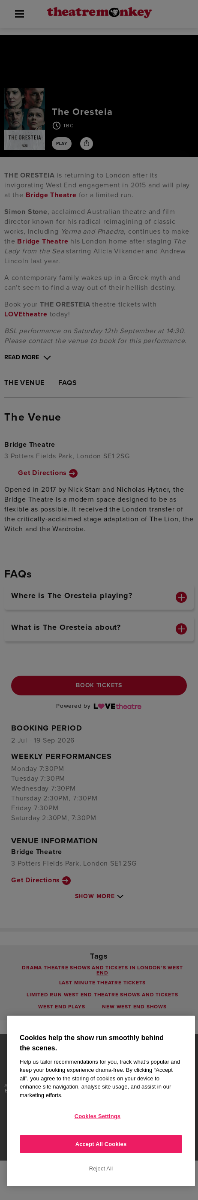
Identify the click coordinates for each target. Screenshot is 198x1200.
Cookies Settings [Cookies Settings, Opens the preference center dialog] (98, 1116)
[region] (101, 1101)
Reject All (101, 1168)
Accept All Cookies (101, 1144)
